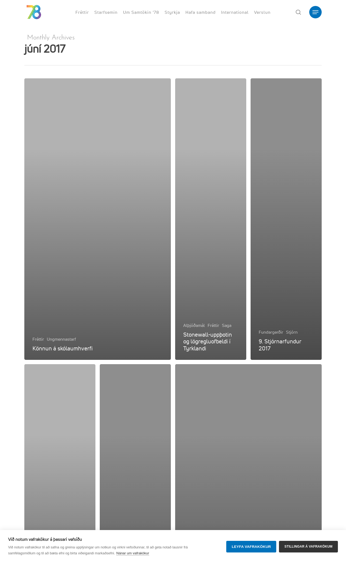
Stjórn (292, 332)
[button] (315, 12)
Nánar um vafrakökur (132, 553)
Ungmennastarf (61, 339)
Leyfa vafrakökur (251, 547)
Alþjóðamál (194, 325)
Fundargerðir (271, 332)
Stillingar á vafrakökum (308, 546)
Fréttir (38, 339)
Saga (226, 325)
